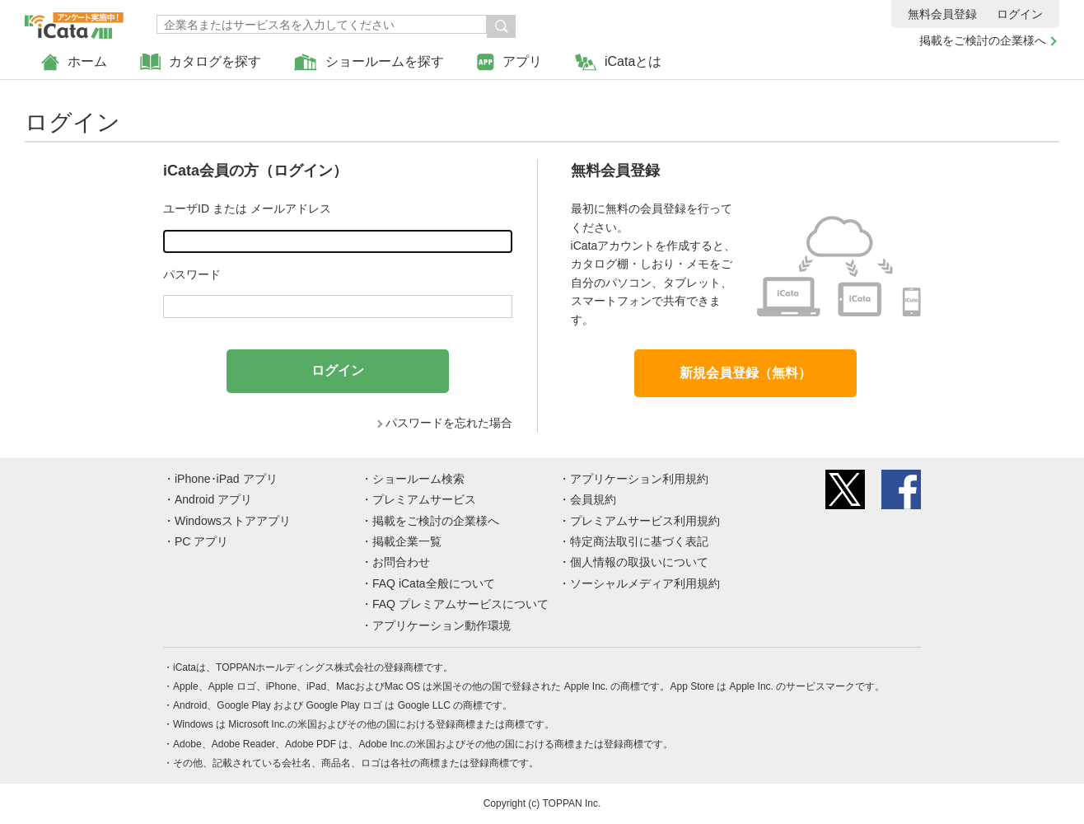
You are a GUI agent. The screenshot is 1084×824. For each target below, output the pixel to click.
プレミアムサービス (424, 499)
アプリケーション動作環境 (441, 625)
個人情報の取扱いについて (639, 562)
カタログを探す (200, 62)
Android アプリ (213, 499)
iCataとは (618, 62)
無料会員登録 (942, 14)
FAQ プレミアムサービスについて (460, 604)
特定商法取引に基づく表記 (639, 541)
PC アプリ (201, 541)
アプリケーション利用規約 (639, 478)
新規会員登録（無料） (745, 373)
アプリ (509, 62)
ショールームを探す (369, 62)
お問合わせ (401, 562)
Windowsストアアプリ (233, 520)
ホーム (74, 62)
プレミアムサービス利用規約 (645, 520)
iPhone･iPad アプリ (226, 478)
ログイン (1020, 14)
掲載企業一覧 (407, 541)
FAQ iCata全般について (433, 583)
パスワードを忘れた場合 (448, 422)
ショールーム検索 (418, 478)
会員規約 (593, 499)
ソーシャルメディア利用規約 (645, 583)
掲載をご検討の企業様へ (982, 40)
